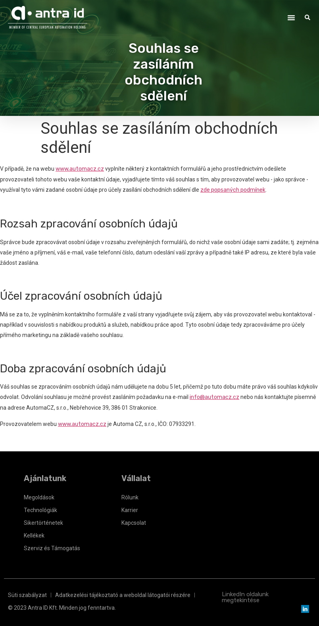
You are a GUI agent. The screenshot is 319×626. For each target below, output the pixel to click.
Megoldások (39, 497)
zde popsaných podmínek (232, 190)
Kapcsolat (133, 523)
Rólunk (129, 497)
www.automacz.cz (80, 169)
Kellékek (34, 535)
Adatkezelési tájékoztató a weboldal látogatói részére (122, 595)
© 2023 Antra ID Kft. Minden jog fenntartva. (62, 608)
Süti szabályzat (27, 595)
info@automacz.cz (214, 397)
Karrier (129, 510)
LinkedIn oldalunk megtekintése (245, 597)
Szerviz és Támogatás (52, 548)
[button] (291, 17)
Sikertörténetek (43, 523)
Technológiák (40, 510)
